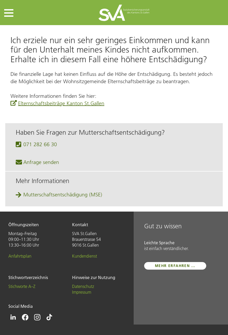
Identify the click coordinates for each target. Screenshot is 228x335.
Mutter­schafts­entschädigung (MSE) (62, 194)
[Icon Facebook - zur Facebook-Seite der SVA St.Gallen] (25, 317)
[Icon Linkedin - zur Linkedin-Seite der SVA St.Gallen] (13, 317)
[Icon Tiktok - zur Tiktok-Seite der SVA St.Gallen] (49, 317)
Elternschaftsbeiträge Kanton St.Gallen (61, 103)
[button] (8, 13)
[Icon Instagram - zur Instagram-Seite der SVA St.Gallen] (37, 317)
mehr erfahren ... (175, 265)
